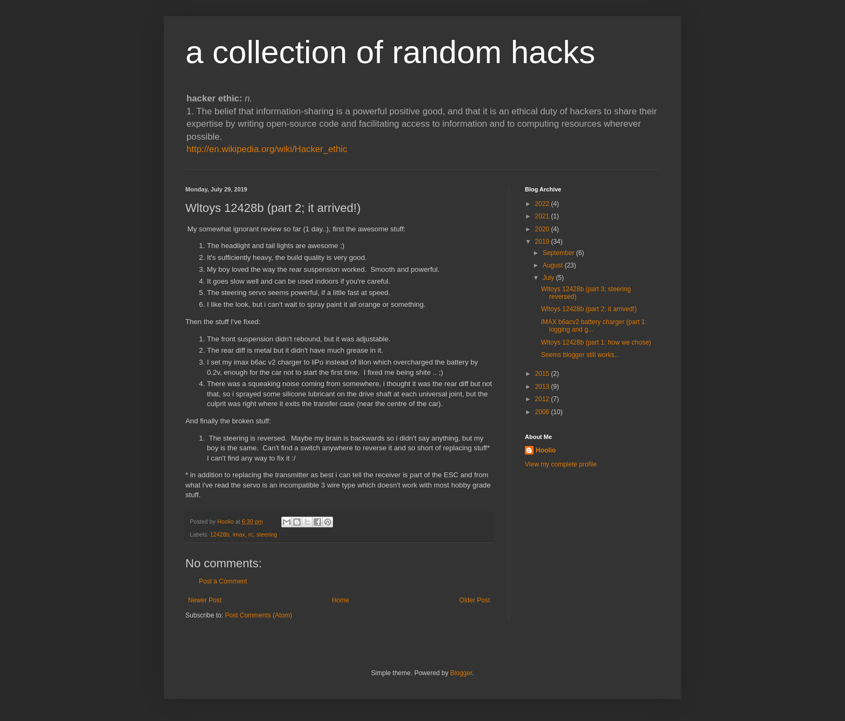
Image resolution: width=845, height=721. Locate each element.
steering (267, 534)
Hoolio (226, 521)
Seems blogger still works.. (579, 355)
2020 (543, 229)
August (554, 265)
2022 (543, 204)
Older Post (474, 600)
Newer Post (204, 600)
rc (250, 534)
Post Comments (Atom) (258, 615)
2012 (543, 399)
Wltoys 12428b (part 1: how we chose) (596, 342)
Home (340, 600)
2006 (543, 412)
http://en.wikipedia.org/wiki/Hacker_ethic (266, 149)
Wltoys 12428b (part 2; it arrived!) (588, 309)
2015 (543, 373)
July (549, 277)
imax (239, 534)
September (559, 253)
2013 (543, 386)
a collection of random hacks (390, 52)
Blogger (461, 673)
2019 (543, 241)
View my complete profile (561, 464)
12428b (220, 534)
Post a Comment (223, 581)
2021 (543, 216)
